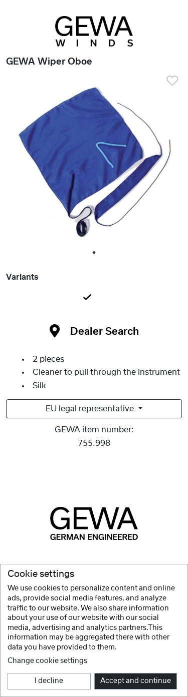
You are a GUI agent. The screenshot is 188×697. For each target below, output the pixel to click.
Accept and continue (135, 680)
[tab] (94, 298)
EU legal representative (91, 409)
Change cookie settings (47, 660)
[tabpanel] (94, 163)
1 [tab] (95, 253)
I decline (49, 680)
